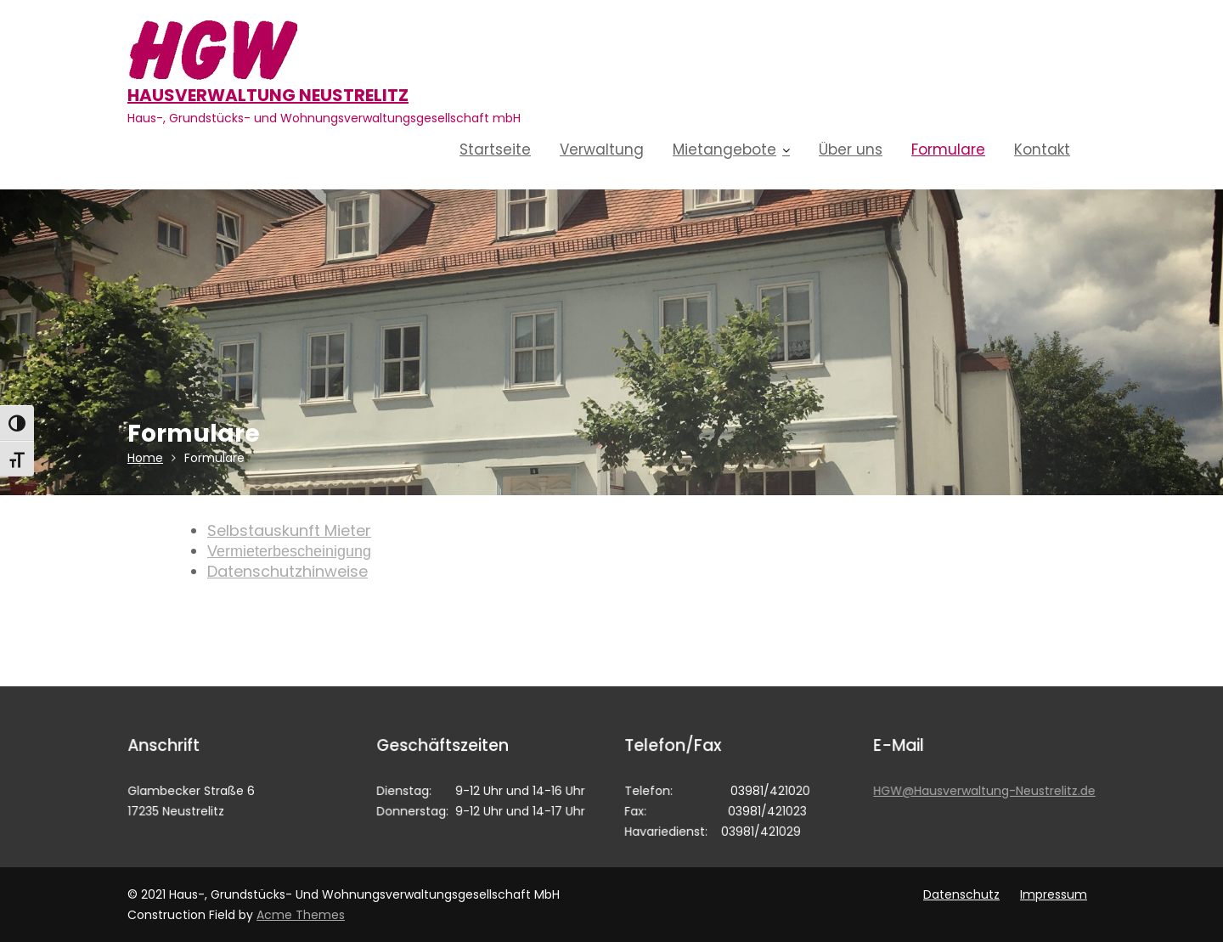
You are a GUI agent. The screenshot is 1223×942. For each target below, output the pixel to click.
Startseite (495, 149)
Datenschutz (961, 894)
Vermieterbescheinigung (289, 551)
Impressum (1053, 894)
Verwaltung (602, 149)
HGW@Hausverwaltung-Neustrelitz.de (984, 789)
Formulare (948, 149)
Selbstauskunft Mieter (289, 530)
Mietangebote (724, 149)
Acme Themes (300, 914)
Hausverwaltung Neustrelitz (268, 95)
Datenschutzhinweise (287, 571)
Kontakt (1042, 149)
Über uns (850, 149)
